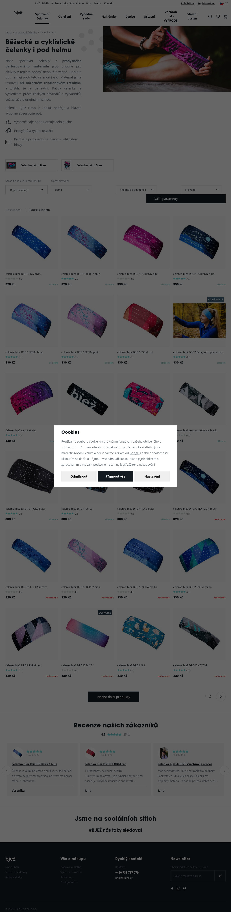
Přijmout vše (152, 476)
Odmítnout (115, 476)
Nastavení (79, 476)
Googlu (135, 453)
